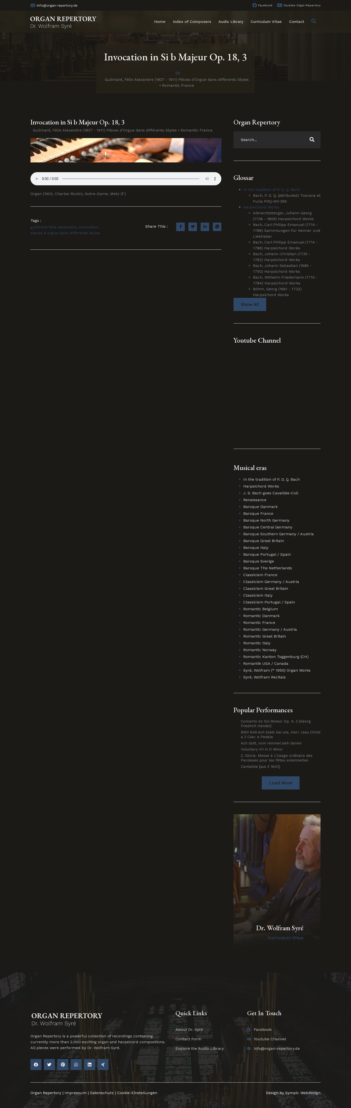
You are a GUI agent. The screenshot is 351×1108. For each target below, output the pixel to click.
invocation (88, 227)
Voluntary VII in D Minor (262, 749)
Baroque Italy (255, 547)
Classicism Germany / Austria (271, 581)
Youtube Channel (257, 340)
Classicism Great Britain (265, 588)
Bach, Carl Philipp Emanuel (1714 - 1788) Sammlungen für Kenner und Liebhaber (286, 230)
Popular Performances (263, 709)
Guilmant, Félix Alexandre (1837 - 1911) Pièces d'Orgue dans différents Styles (177, 79)
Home (160, 21)
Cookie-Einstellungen (137, 1092)
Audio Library (230, 21)
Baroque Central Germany (267, 527)
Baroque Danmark (260, 506)
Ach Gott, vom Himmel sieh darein (271, 743)
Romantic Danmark (261, 615)
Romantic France (178, 85)
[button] (281, 782)
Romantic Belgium (260, 609)
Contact (296, 21)
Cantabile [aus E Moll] (260, 766)
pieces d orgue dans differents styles (65, 233)
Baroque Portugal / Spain (267, 554)
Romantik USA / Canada (265, 663)
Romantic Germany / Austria (270, 629)
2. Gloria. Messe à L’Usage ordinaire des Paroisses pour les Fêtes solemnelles (276, 758)
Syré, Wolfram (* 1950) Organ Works (277, 670)
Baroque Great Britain (263, 540)
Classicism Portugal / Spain (269, 602)
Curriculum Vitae (266, 21)
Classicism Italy (258, 595)
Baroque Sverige (258, 561)
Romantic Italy (256, 643)
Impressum (76, 1092)
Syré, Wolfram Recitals (264, 677)
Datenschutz (102, 1092)
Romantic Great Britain (264, 636)
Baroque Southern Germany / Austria (278, 534)
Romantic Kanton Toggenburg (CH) (276, 656)
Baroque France (258, 513)
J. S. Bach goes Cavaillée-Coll (270, 493)
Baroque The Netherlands (267, 568)
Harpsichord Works (261, 207)
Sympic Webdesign (302, 1092)
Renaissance (254, 500)
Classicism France (260, 575)
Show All (250, 304)
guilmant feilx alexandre (53, 227)
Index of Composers (192, 21)
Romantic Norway (259, 650)
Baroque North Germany (266, 520)
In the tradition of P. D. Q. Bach (271, 189)
